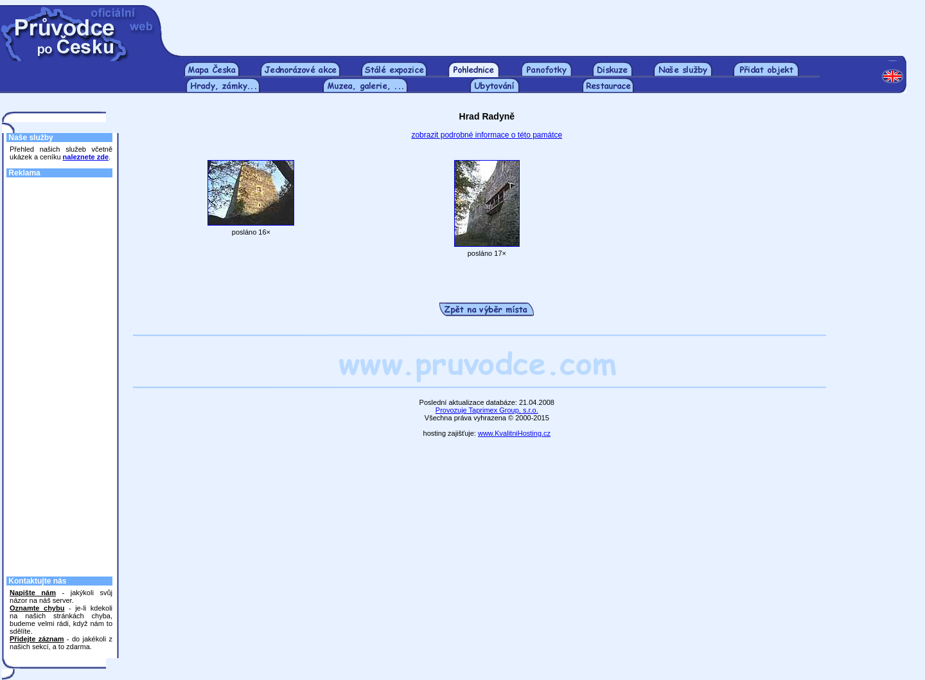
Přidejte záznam (37, 639)
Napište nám (33, 592)
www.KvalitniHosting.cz (514, 433)
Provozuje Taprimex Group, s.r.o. (487, 410)
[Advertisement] (544, 24)
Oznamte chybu (37, 608)
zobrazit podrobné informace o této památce (486, 134)
